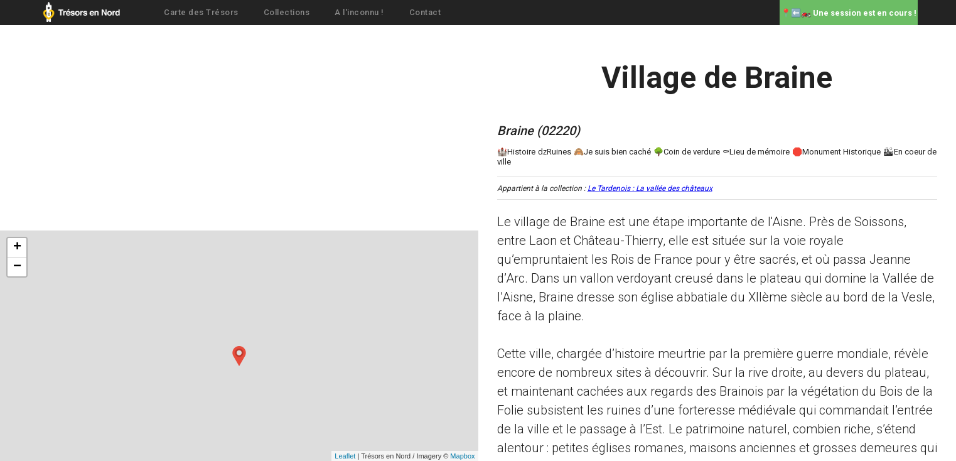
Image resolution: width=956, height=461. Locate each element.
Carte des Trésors (201, 12)
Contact (425, 12)
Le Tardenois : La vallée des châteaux (650, 188)
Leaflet (345, 456)
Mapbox (462, 456)
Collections (287, 12)
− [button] (17, 267)
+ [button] (17, 247)
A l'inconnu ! (359, 12)
